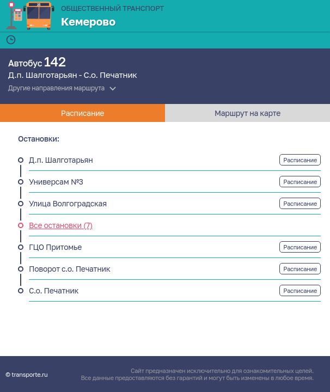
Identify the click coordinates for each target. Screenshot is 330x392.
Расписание (300, 159)
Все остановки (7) (61, 225)
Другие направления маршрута (56, 88)
